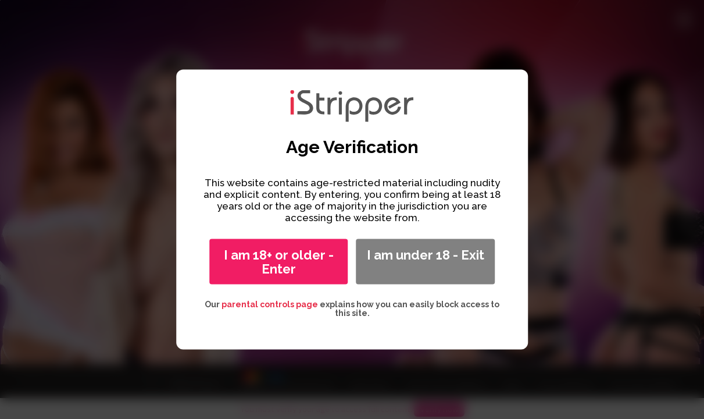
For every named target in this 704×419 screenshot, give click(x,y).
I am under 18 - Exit (425, 254)
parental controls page (269, 304)
